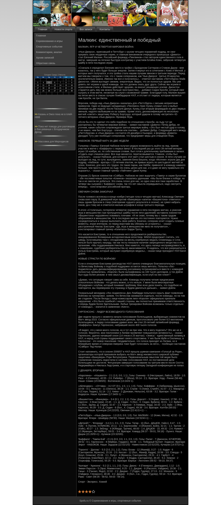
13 (55, 85)
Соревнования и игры (49, 41)
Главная (42, 29)
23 (72, 88)
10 (38, 85)
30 (72, 91)
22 (66, 88)
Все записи (86, 29)
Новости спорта (63, 29)
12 (49, 85)
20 (55, 88)
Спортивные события (49, 46)
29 (66, 91)
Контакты (105, 29)
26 (49, 91)
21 (60, 88)
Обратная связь (45, 63)
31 (38, 94)
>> (36, 114)
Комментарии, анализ (49, 52)
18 (43, 88)
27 (55, 91)
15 (66, 85)
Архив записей (45, 57)
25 (43, 91)
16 (72, 85)
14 (60, 85)
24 (38, 91)
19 (49, 88)
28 (60, 91)
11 (43, 85)
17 (38, 88)
